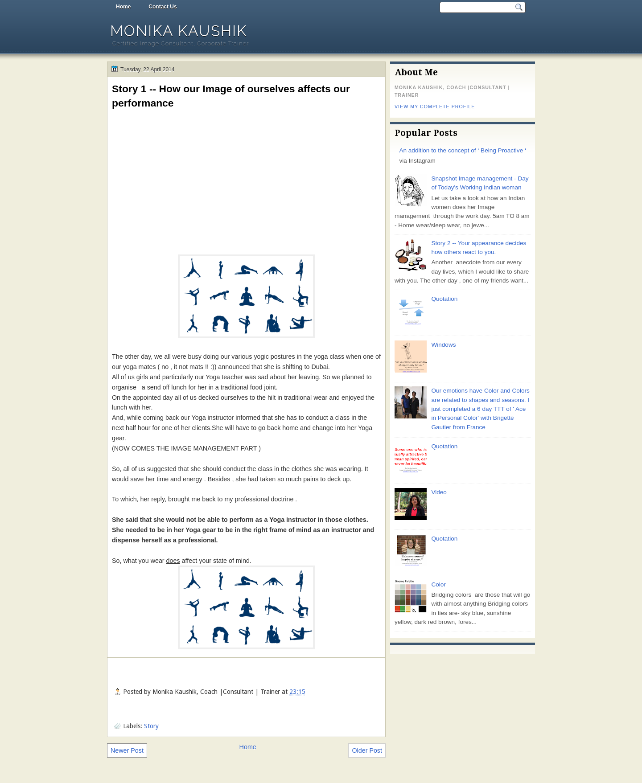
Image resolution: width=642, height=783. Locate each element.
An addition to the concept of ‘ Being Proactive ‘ (462, 150)
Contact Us (162, 7)
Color (438, 584)
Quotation (444, 298)
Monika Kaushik (178, 31)
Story (151, 726)
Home (123, 7)
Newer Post (127, 750)
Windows (443, 344)
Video (438, 492)
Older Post (367, 750)
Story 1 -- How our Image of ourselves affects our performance (231, 96)
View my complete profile (435, 106)
